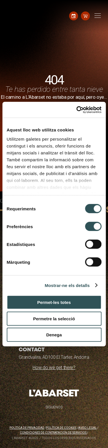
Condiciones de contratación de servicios (53, 432)
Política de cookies (61, 427)
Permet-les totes (54, 302)
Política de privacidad (27, 427)
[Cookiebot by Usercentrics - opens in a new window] (76, 109)
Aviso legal (87, 427)
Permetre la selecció (54, 318)
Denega (54, 334)
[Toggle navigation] (97, 15)
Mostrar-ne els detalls (67, 285)
